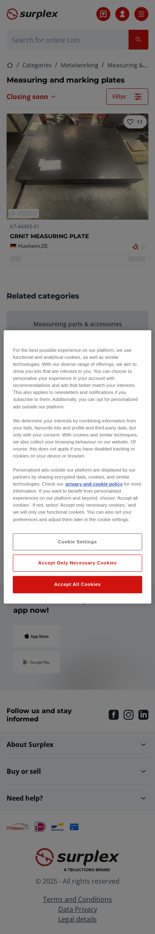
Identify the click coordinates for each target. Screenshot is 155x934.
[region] (77, 467)
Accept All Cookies (77, 584)
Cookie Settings (77, 541)
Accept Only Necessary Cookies (77, 562)
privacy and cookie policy (93, 483)
